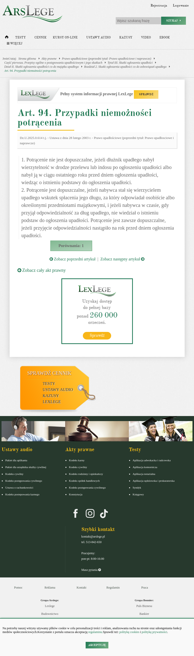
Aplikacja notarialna (144, 473)
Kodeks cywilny (14, 473)
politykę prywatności (154, 632)
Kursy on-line (65, 37)
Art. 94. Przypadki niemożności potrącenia (30, 70)
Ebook (164, 37)
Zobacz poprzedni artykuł (72, 259)
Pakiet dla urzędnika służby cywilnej (25, 467)
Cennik (40, 37)
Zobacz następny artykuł (122, 259)
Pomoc (18, 587)
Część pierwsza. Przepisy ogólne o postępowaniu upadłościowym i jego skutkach (53, 62)
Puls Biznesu (144, 606)
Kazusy (125, 37)
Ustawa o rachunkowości (19, 487)
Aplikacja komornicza (145, 467)
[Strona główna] (7, 38)
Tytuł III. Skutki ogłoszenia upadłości (130, 62)
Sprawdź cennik (49, 373)
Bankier (144, 614)
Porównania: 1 (71, 246)
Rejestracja (159, 6)
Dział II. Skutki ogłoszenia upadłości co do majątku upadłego (41, 66)
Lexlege (50, 606)
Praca (144, 587)
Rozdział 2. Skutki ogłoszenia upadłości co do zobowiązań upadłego (125, 66)
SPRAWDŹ (146, 94)
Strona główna (27, 58)
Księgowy (138, 494)
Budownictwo (49, 614)
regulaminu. (95, 632)
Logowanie (181, 6)
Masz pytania (91, 570)
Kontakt (81, 587)
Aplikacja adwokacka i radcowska (152, 460)
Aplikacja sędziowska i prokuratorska (154, 480)
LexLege (52, 402)
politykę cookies (129, 632)
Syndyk (137, 487)
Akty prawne (49, 58)
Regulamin (113, 587)
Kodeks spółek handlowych (84, 480)
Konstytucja (75, 494)
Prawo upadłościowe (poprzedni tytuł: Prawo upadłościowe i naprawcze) (106, 58)
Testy (20, 37)
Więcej (14, 43)
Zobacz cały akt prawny (41, 270)
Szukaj (173, 20)
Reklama (49, 587)
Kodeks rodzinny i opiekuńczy (86, 473)
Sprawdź (97, 335)
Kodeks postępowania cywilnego (23, 480)
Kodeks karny (76, 460)
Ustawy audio (98, 37)
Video (146, 37)
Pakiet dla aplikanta (16, 460)
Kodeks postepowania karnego (22, 494)
